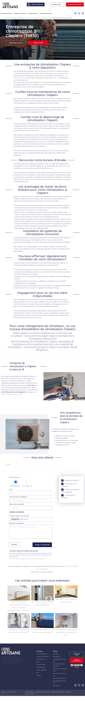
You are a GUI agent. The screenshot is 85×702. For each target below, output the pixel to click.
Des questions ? (33, 13)
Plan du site (68, 691)
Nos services (56, 685)
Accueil (7, 18)
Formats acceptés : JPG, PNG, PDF (19, 516)
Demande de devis (16, 43)
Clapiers (54, 78)
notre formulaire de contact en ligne (11, 394)
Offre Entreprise (41, 667)
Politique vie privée (30, 693)
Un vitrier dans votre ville (59, 678)
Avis (38, 672)
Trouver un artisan (45, 13)
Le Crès (66, 75)
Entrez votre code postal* (16, 504)
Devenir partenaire (42, 670)
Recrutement (56, 656)
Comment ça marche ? (20, 13)
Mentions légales (29, 691)
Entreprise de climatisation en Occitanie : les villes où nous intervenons (30, 18)
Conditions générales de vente (57, 691)
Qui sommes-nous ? (6, 13)
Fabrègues (23, 78)
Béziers (16, 78)
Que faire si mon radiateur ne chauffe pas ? (66, 600)
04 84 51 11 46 (38, 43)
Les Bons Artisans (7, 692)
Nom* (10, 489)
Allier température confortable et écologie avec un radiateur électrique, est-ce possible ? (19, 606)
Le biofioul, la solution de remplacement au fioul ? (19, 630)
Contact (39, 675)
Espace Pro (56, 654)
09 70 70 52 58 (37, 4)
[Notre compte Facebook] (79, 13)
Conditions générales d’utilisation (42, 691)
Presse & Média (41, 664)
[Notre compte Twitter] (83, 13)
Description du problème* (16, 523)
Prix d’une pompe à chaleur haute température (42, 603)
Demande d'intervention (75, 4)
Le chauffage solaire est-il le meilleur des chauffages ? (42, 630)
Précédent (14, 544)
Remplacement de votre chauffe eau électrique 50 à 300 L (66, 632)
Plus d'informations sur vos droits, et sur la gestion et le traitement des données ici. (27, 558)
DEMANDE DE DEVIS (56, 4)
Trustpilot (8, 464)
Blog (38, 662)
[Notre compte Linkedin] (75, 13)
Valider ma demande (42, 545)
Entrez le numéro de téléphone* (18, 497)
